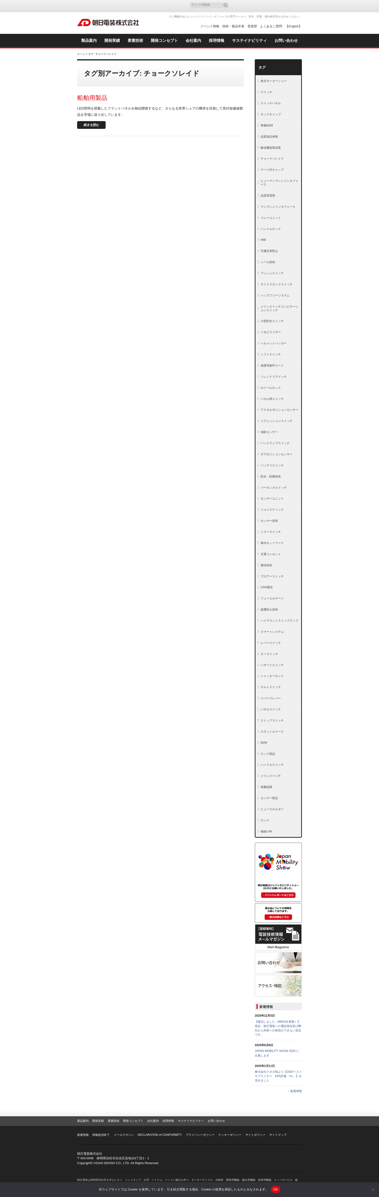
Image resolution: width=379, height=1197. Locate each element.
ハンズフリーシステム (275, 295)
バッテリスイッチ (272, 465)
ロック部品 (268, 754)
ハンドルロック (271, 229)
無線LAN (266, 831)
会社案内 (153, 1121)
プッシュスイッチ (272, 273)
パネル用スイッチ (272, 399)
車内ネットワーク (272, 543)
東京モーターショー (274, 81)
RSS (298, 5)
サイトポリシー (255, 1135)
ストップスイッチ (272, 720)
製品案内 (83, 1121)
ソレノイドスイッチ (274, 376)
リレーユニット (271, 218)
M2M (264, 742)
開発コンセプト (133, 1121)
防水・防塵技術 (271, 476)
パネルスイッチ (271, 709)
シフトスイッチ (271, 354)
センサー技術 (269, 520)
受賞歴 (252, 26)
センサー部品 (269, 798)
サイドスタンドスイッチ (276, 284)
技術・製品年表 (233, 26)
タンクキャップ (271, 114)
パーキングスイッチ (274, 487)
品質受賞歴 (268, 195)
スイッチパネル (271, 103)
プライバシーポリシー (200, 1135)
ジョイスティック (272, 509)
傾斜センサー (269, 432)
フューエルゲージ (272, 598)
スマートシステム (272, 631)
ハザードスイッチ (272, 665)
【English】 (293, 26)
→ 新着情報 (294, 1091)
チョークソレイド (272, 158)
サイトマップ (278, 1135)
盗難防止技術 (269, 609)
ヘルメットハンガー (274, 343)
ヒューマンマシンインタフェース (279, 182)
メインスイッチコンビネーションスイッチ (279, 308)
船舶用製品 (92, 97)
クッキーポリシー (229, 1135)
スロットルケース (272, 731)
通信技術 (266, 565)
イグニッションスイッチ (276, 421)
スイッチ (266, 92)
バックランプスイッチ (275, 443)
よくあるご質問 (271, 26)
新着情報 (266, 1007)
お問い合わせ (216, 1121)
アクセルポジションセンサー (279, 409)
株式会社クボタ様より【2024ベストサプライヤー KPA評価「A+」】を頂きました (278, 1076)
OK (275, 1189)
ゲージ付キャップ (272, 169)
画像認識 (266, 787)
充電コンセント (271, 554)
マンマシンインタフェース (278, 206)
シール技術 (268, 262)
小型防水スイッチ (272, 321)
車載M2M (267, 125)
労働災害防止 (269, 251)
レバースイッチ (271, 643)
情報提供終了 (101, 1135)
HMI (263, 240)
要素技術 (113, 1121)
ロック (265, 820)
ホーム (81, 53)
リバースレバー (271, 698)
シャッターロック (272, 676)
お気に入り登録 (281, 5)
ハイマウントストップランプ (279, 620)
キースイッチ (269, 654)
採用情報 (168, 1121)
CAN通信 (267, 587)
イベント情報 (209, 26)
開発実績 (98, 1121)
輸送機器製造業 (271, 147)
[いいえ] (373, 1189)
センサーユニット (272, 498)
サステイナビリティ (191, 1121)
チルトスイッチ (271, 687)
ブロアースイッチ (272, 576)
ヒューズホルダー (272, 809)
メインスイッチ (271, 776)
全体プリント (274, 54)
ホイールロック (271, 387)
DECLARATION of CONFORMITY (160, 1135)
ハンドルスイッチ (272, 764)
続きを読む (91, 125)
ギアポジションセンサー (276, 454)
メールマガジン (124, 1135)
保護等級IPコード (272, 365)
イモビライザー (271, 332)
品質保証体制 (269, 136)
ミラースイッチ (271, 532)
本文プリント (292, 54)
